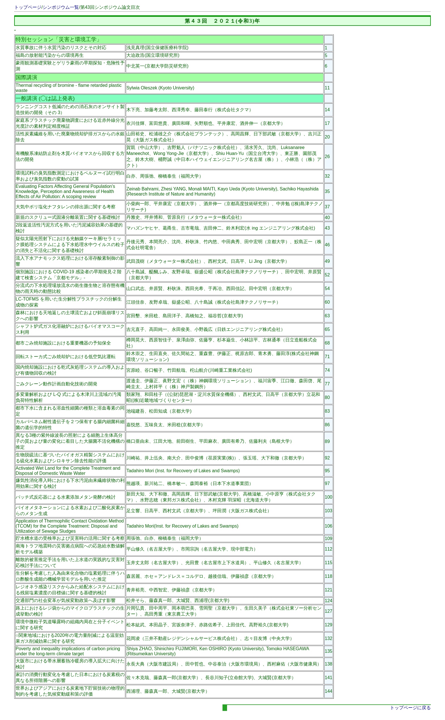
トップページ (27, 7)
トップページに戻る (410, 707)
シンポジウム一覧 (61, 7)
